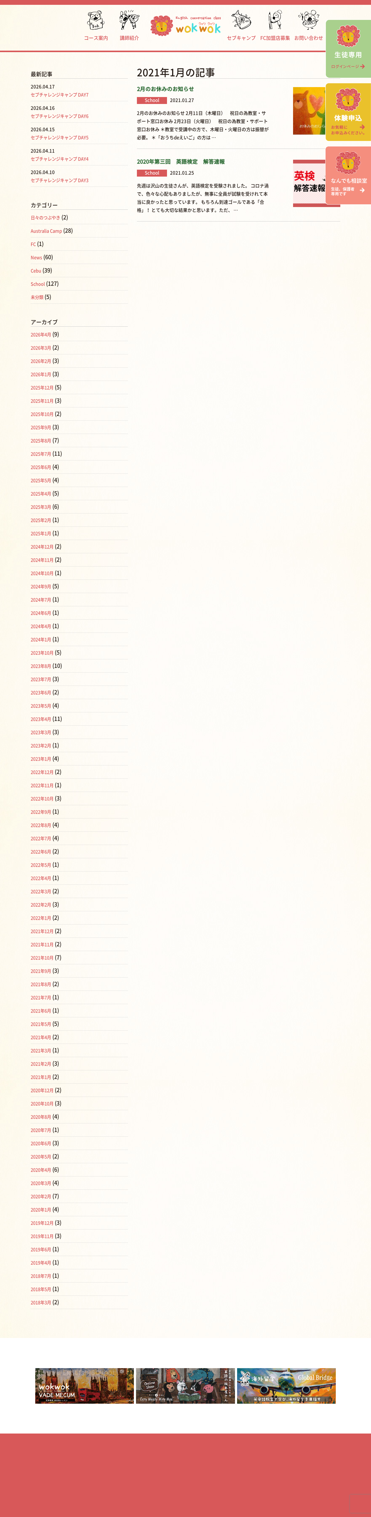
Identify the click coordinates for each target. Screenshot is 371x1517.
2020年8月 (44, 1116)
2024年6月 (44, 612)
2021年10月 (45, 957)
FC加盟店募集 (275, 25)
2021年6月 (44, 1010)
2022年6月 (44, 851)
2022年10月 (45, 798)
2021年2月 (44, 1063)
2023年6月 (44, 692)
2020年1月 (44, 1209)
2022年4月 (44, 878)
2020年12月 (45, 1090)
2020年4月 (44, 1169)
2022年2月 (44, 904)
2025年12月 (45, 387)
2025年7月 (44, 453)
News (38, 257)
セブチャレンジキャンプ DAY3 (68, 180)
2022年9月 (44, 811)
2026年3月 (44, 347)
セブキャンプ (241, 25)
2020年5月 (44, 1156)
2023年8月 (44, 665)
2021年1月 (44, 1076)
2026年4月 (44, 334)
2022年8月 (44, 825)
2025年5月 (44, 480)
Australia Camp (50, 230)
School (39, 283)
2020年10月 (45, 1103)
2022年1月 (44, 917)
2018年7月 (44, 1275)
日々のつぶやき (50, 217)
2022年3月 (44, 891)
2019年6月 (44, 1249)
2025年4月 (44, 493)
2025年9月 (44, 427)
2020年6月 (44, 1143)
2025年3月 (44, 506)
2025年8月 (44, 440)
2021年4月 (44, 1037)
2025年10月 (45, 413)
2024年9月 (44, 586)
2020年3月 (44, 1183)
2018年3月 (44, 1302)
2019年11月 (45, 1236)
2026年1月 (44, 374)
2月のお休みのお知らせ (165, 89)
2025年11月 (45, 400)
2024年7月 (44, 599)
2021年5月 (44, 1023)
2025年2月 (44, 520)
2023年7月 (44, 679)
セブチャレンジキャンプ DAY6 (68, 115)
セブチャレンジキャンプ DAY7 (68, 94)
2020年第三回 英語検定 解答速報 (181, 161)
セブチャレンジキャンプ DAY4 (68, 158)
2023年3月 (44, 732)
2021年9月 (44, 970)
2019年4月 (44, 1262)
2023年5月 (44, 705)
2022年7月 (44, 838)
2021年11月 (45, 944)
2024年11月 (45, 559)
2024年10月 (45, 573)
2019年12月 (45, 1222)
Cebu (37, 270)
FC (34, 244)
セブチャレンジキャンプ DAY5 (68, 137)
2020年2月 (44, 1196)
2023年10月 (45, 652)
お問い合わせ (308, 25)
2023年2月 (44, 745)
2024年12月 (45, 546)
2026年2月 (44, 360)
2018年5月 (44, 1289)
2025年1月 (44, 533)
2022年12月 (45, 771)
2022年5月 (44, 864)
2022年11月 (45, 785)
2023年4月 (44, 718)
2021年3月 (44, 1050)
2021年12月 (45, 931)
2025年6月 (44, 467)
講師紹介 (129, 25)
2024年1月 (44, 639)
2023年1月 (44, 758)
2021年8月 (44, 984)
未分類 (39, 297)
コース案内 (96, 25)
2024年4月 (44, 626)
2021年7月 (44, 997)
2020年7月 (44, 1129)
